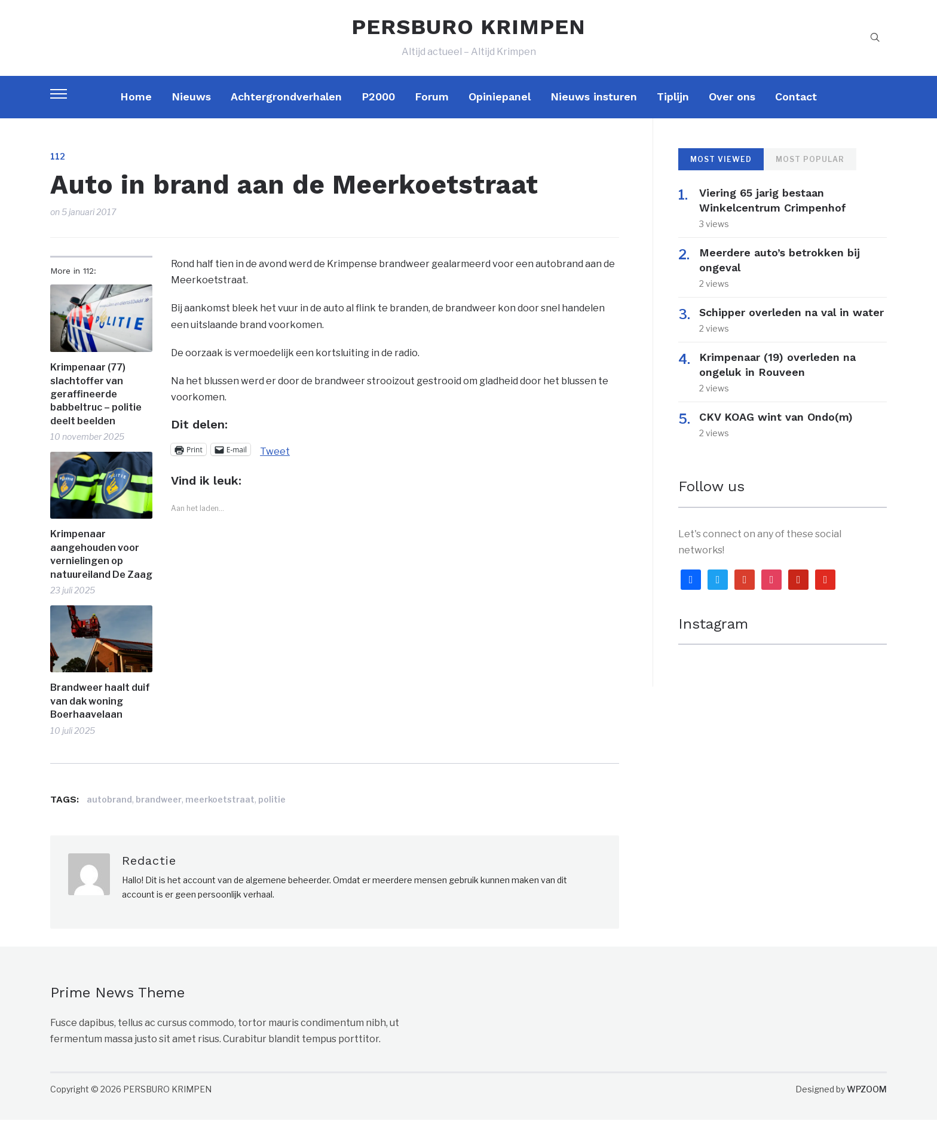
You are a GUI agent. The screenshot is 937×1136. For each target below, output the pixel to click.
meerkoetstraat (220, 815)
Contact (796, 112)
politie (272, 815)
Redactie (149, 876)
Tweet (275, 465)
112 (57, 172)
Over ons (732, 112)
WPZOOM (867, 1105)
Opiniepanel (499, 112)
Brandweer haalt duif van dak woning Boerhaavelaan (100, 716)
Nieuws (191, 112)
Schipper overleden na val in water (791, 327)
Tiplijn (673, 112)
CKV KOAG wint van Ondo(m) (776, 432)
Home (136, 112)
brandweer (159, 815)
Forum (432, 112)
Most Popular (810, 174)
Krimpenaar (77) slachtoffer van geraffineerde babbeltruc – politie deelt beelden (96, 409)
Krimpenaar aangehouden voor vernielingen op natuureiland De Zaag (101, 570)
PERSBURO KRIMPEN (468, 34)
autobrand (109, 815)
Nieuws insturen (593, 112)
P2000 (378, 112)
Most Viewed (721, 174)
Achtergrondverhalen (286, 112)
